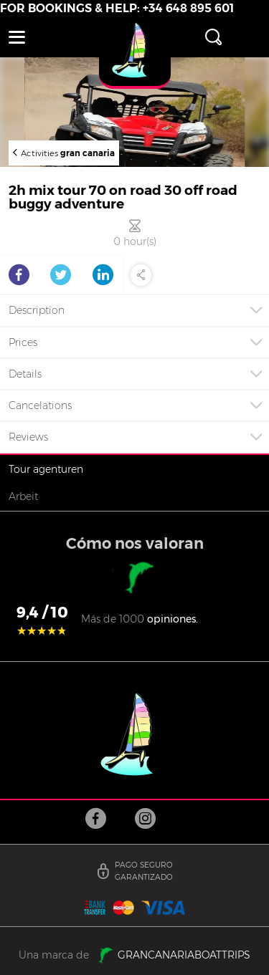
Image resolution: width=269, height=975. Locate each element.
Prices (23, 342)
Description (37, 310)
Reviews (28, 437)
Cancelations (40, 405)
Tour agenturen (46, 469)
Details (25, 374)
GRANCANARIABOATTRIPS (182, 954)
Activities (68, 153)
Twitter (60, 274)
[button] (17, 37)
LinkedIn (103, 274)
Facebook (19, 274)
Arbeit (23, 496)
